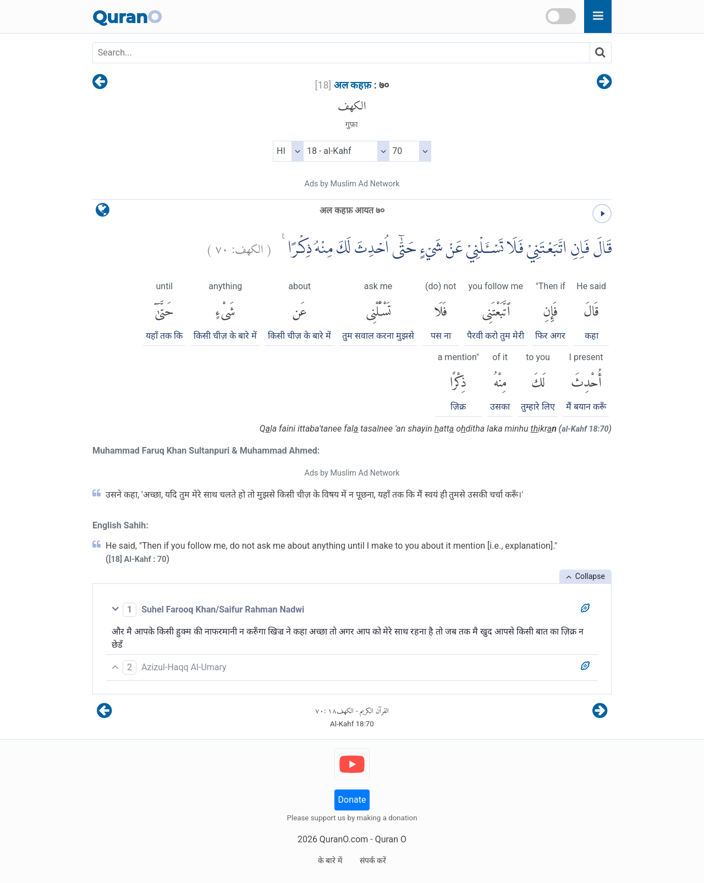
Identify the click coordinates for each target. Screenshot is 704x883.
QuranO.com (344, 839)
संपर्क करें (373, 860)
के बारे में (330, 860)
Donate (352, 799)
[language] (102, 212)
